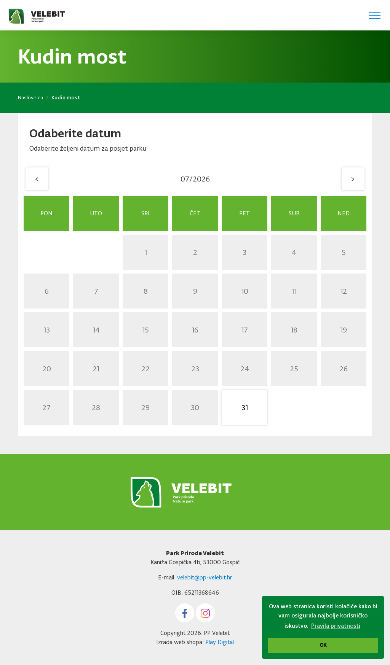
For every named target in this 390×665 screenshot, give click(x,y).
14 (96, 329)
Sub (294, 213)
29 (145, 407)
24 (244, 368)
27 (46, 407)
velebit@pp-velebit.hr (204, 577)
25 (294, 368)
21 (96, 368)
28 (96, 407)
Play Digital (219, 642)
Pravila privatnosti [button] (335, 625)
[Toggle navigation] (375, 15)
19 (343, 329)
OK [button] (323, 645)
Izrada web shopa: (180, 642)
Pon (46, 213)
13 (46, 329)
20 (46, 368)
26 (343, 368)
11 (294, 291)
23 (195, 368)
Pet (244, 213)
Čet (195, 213)
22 (145, 368)
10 (244, 291)
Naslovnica (30, 97)
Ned (343, 213)
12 (343, 291)
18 (294, 329)
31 (244, 407)
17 (244, 329)
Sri (145, 213)
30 (195, 407)
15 (145, 329)
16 (195, 329)
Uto (96, 213)
